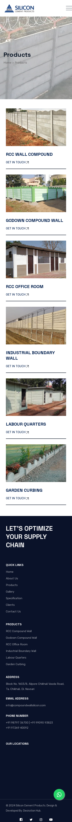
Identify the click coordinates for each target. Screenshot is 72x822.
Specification (14, 598)
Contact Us (13, 611)
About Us (12, 578)
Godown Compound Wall (34, 220)
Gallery (10, 591)
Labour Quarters (26, 424)
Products (12, 585)
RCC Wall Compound (29, 154)
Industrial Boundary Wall (30, 355)
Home (9, 571)
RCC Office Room (24, 286)
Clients (10, 605)
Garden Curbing (24, 490)
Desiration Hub (32, 810)
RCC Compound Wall (19, 631)
